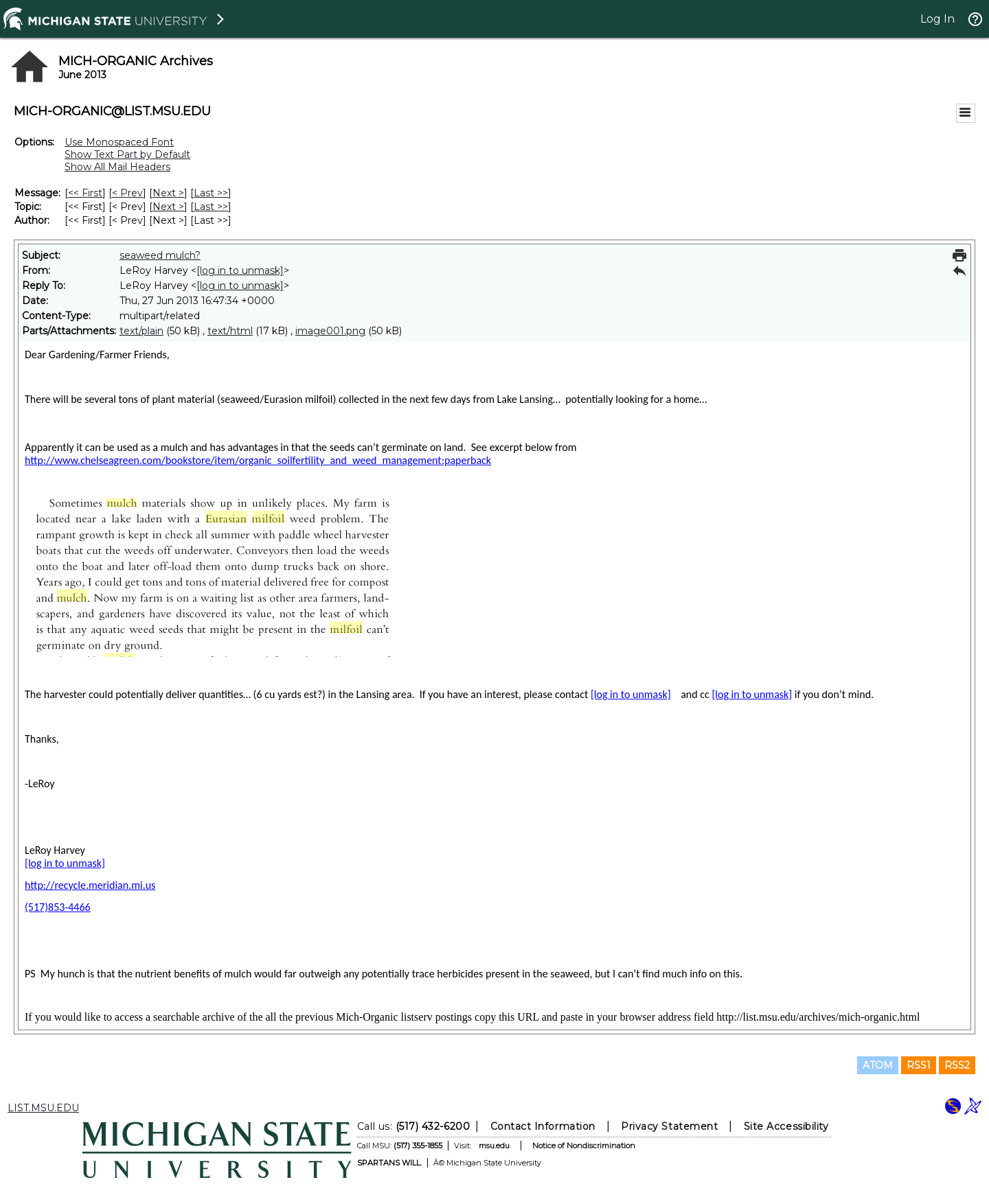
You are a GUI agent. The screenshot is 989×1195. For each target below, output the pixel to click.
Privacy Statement (669, 1126)
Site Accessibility (786, 1126)
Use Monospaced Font (119, 142)
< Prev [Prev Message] (127, 193)
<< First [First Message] (85, 193)
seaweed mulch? (160, 255)
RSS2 (957, 1065)
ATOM (878, 1065)
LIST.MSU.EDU (43, 1108)
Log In (937, 18)
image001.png (330, 331)
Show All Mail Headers (117, 167)
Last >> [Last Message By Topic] (211, 206)
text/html (230, 331)
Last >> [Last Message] (211, 193)
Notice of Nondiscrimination (583, 1145)
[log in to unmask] (240, 270)
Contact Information (542, 1126)
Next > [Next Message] (168, 193)
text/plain (141, 331)
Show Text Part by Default (127, 154)
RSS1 (919, 1065)
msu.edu (494, 1145)
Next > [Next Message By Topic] (168, 206)
